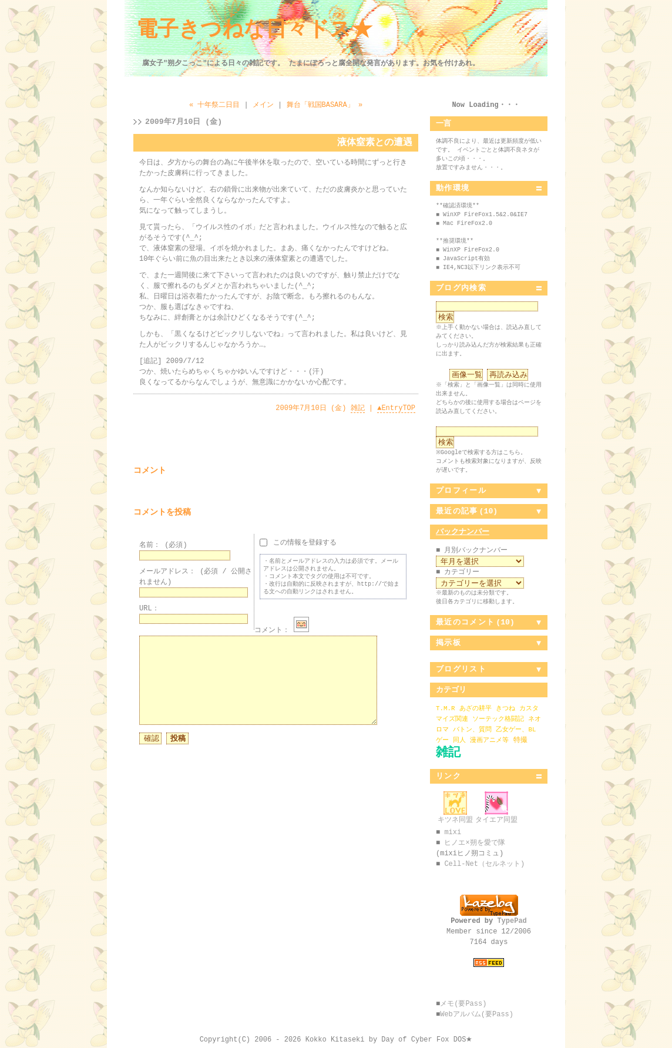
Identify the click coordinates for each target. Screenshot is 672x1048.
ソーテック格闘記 (498, 718)
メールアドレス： (195, 576)
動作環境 (452, 188)
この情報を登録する (298, 542)
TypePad (511, 921)
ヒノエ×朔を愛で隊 (474, 843)
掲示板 (448, 642)
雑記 (358, 408)
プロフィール (461, 490)
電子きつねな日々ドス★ (254, 30)
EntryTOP (396, 408)
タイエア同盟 (496, 816)
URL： (149, 608)
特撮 (520, 740)
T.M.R (445, 708)
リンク (448, 776)
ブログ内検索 (461, 288)
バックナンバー (462, 531)
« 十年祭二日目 (214, 105)
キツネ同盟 (455, 816)
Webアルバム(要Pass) (476, 1014)
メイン (263, 105)
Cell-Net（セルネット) (484, 864)
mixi (452, 832)
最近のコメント (465, 622)
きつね (505, 708)
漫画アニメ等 (489, 739)
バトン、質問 (472, 729)
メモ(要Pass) (463, 1004)
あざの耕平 (475, 708)
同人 (459, 739)
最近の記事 (457, 511)
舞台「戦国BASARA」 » (325, 105)
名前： (163, 545)
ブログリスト (461, 669)
